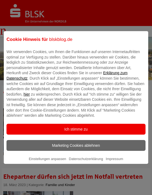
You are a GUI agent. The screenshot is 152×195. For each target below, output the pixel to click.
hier (27, 98)
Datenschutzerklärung (86, 163)
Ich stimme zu (76, 133)
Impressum (114, 163)
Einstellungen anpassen (47, 163)
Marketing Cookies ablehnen (76, 149)
